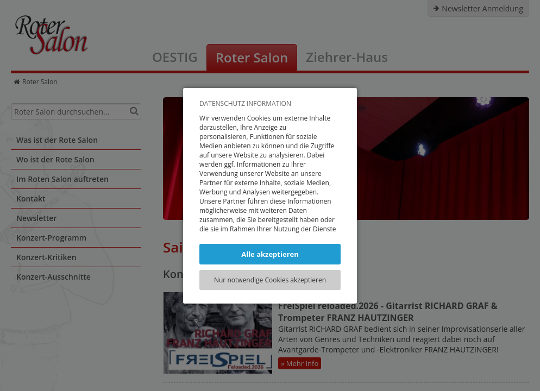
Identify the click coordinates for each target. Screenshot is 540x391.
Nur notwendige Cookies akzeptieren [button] (270, 280)
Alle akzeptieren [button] (270, 254)
